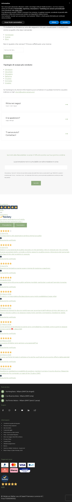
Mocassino (9, 74)
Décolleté (8, 72)
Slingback (8, 70)
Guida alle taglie (8, 430)
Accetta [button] (65, 22)
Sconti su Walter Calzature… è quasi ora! (14, 448)
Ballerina (8, 76)
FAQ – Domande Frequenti (11, 434)
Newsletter (35, 410)
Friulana (8, 78)
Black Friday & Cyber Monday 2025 (13, 450)
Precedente (6, 225)
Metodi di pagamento (9, 443)
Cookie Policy (7, 441)
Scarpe (7, 37)
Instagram (9, 410)
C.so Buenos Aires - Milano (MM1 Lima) (20, 396)
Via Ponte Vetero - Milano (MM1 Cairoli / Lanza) (23, 400)
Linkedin (28, 410)
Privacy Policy (7, 439)
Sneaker (8, 83)
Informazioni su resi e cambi (11, 432)
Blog (7, 39)
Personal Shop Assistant (10, 425)
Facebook (3, 410)
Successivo (20, 225)
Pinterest (16, 410)
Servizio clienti (7, 428)
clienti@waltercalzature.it (25, 92)
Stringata (8, 81)
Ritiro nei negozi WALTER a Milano (13, 437)
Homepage (9, 35)
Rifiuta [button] (54, 22)
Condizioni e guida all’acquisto (12, 423)
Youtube (22, 410)
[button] (69, 2)
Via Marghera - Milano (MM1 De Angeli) (20, 391)
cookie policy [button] (18, 10)
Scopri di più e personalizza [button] (13, 22)
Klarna (5, 446)
